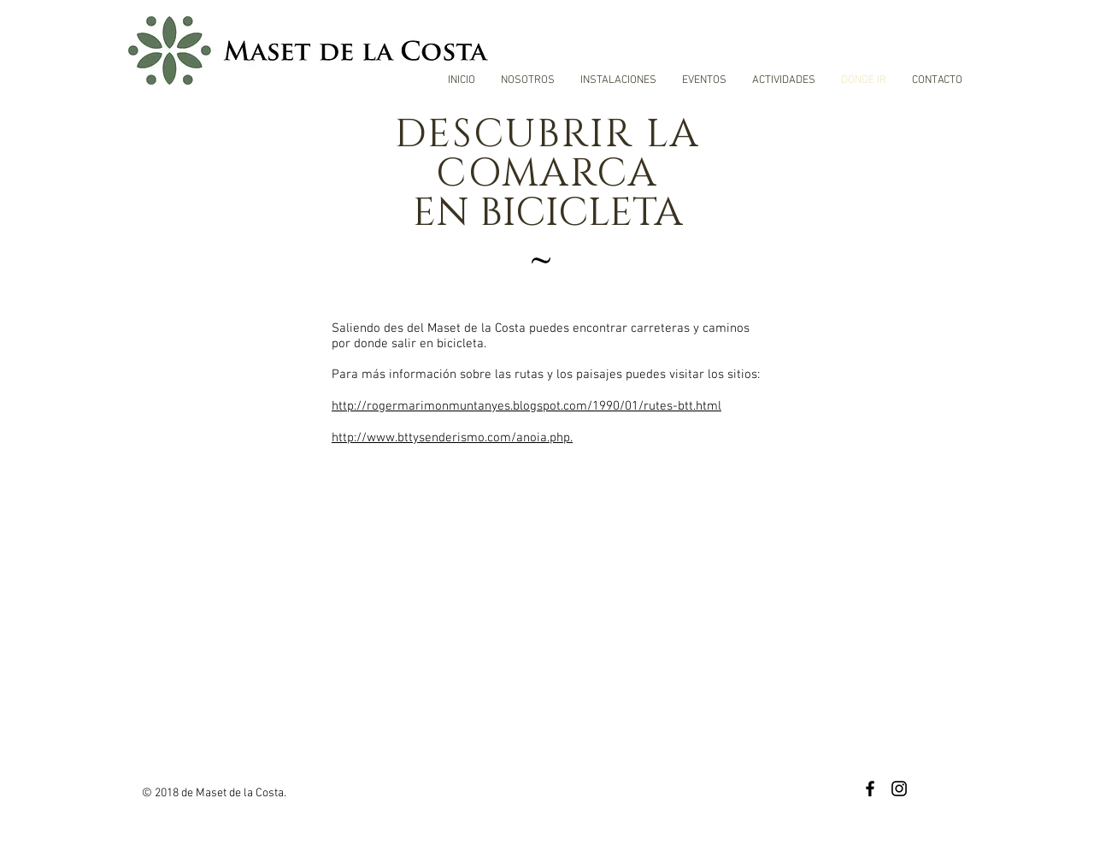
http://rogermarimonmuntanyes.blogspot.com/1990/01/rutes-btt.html (526, 406)
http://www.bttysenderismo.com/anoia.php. (452, 438)
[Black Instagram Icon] (899, 788)
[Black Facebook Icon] (870, 788)
